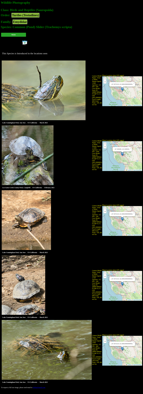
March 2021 (44, 123)
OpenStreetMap (137, 105)
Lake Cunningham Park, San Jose (13, 123)
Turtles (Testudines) (25, 15)
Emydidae (20, 22)
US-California (32, 123)
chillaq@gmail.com (39, 387)
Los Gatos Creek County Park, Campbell (16, 187)
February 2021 (49, 187)
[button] (122, 89)
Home (13, 35)
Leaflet (128, 105)
